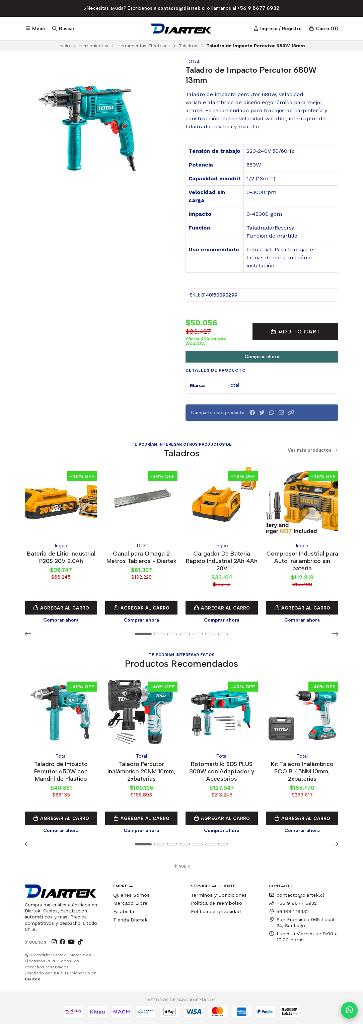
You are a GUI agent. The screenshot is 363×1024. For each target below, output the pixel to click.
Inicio (64, 45)
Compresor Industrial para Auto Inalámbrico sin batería (302, 561)
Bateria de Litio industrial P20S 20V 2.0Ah (61, 557)
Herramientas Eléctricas (143, 45)
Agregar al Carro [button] (60, 608)
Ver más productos (313, 450)
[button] (291, 412)
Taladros (188, 45)
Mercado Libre (130, 903)
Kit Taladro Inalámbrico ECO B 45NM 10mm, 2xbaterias (302, 771)
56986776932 (289, 911)
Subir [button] (181, 866)
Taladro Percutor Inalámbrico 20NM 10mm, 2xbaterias (141, 771)
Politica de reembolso (216, 903)
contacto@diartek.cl (296, 895)
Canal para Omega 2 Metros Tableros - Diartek (141, 557)
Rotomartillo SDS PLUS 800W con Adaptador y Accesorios (221, 771)
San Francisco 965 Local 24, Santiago (301, 922)
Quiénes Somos (131, 895)
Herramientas (93, 45)
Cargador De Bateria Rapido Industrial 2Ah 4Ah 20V (222, 561)
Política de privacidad (216, 911)
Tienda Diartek (130, 919)
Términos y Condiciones (219, 895)
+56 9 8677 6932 (293, 903)
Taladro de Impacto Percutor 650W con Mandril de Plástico (61, 771)
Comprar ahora (261, 357)
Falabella (123, 911)
